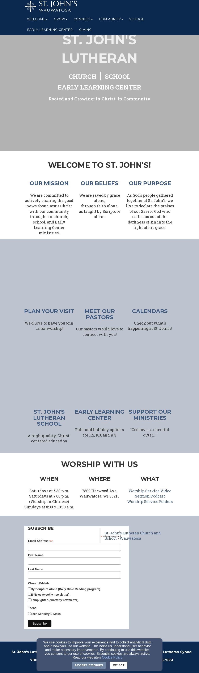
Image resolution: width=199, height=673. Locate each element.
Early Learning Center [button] (50, 32)
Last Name (35, 569)
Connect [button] (83, 21)
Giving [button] (85, 32)
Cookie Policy (112, 657)
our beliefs (99, 183)
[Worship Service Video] (149, 491)
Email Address (40, 541)
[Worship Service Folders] (150, 502)
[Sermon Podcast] (150, 496)
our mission (49, 183)
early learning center (99, 414)
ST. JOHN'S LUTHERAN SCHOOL (49, 417)
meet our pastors (99, 314)
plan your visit (49, 311)
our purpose (150, 183)
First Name (35, 555)
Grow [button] (60, 21)
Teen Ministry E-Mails (46, 614)
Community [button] (111, 21)
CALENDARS (150, 311)
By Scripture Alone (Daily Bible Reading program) (65, 589)
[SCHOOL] (118, 77)
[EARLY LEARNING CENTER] (99, 88)
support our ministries (150, 414)
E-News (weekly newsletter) (50, 594)
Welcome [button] (37, 21)
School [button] (136, 21)
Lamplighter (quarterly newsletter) (54, 600)
